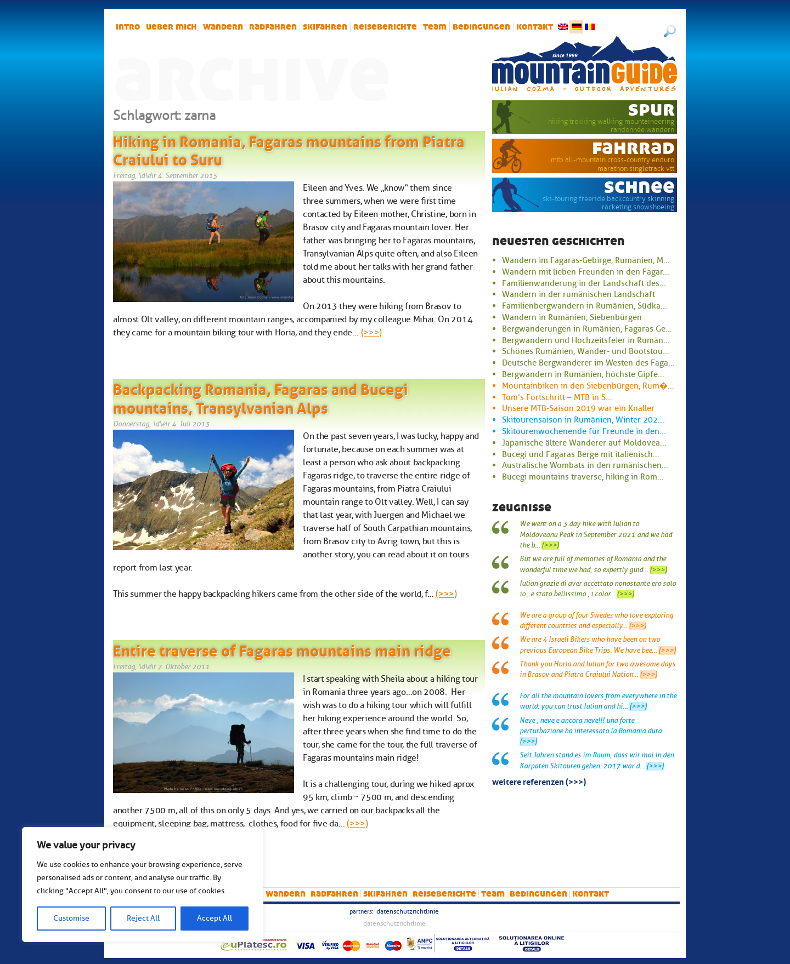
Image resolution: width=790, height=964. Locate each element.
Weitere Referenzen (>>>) (539, 781)
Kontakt (534, 27)
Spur (651, 109)
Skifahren (325, 27)
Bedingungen (481, 27)
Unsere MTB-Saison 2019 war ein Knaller (578, 408)
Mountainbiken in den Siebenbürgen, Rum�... (588, 385)
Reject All (143, 918)
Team (435, 27)
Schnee (639, 186)
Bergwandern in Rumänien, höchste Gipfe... (583, 374)
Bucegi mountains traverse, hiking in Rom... (583, 476)
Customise (71, 918)
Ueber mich (171, 27)
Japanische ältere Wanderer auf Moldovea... (584, 442)
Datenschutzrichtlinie (407, 911)
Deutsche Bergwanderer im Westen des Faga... (588, 362)
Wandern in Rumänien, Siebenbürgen (572, 317)
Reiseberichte (385, 27)
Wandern (223, 27)
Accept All (214, 918)
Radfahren (273, 27)
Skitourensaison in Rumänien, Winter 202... (583, 419)
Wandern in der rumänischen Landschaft (578, 294)
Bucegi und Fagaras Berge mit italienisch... (580, 454)
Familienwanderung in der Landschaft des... (584, 283)
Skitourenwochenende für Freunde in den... (584, 431)
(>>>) (371, 332)
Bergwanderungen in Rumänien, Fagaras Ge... (587, 328)
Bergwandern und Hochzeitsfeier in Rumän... (586, 340)
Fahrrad (633, 147)
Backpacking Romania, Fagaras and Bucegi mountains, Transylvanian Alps (260, 396)
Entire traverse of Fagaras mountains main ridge (282, 649)
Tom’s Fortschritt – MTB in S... (557, 397)
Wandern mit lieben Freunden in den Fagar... (585, 271)
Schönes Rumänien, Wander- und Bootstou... (585, 351)
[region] (142, 884)
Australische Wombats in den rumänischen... (585, 465)
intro (128, 27)
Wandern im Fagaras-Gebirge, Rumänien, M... (586, 260)
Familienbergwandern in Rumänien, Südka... (584, 305)
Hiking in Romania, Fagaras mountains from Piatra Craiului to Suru (289, 149)
